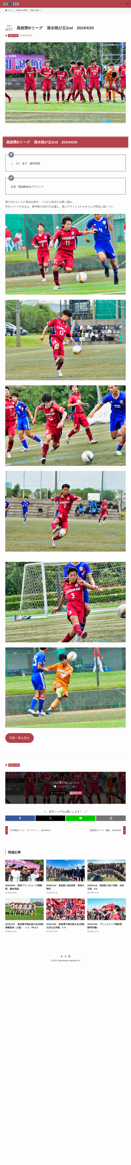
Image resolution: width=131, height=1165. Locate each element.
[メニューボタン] (127, 4)
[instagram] (69, 956)
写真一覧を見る (19, 737)
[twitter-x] (65, 956)
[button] (20, 818)
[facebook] (61, 956)
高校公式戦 (13, 35)
